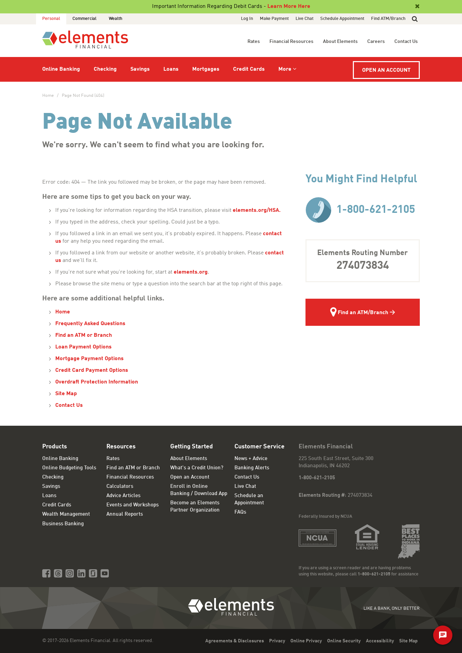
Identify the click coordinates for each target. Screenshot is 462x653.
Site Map (66, 394)
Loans (170, 69)
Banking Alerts (251, 468)
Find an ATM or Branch (83, 335)
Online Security (344, 641)
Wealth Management (66, 514)
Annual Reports (124, 514)
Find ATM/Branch (388, 18)
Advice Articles (123, 496)
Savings (140, 69)
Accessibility (380, 641)
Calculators (119, 486)
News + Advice (250, 458)
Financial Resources (291, 41)
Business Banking (63, 524)
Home (48, 95)
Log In (247, 18)
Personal (51, 18)
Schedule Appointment (342, 18)
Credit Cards (249, 69)
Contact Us (406, 41)
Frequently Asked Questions (90, 323)
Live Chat (304, 18)
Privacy (277, 641)
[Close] (417, 6)
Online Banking (61, 69)
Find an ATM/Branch (359, 313)
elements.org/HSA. (257, 210)
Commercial (84, 18)
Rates (253, 41)
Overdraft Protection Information (96, 382)
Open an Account (386, 70)
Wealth (115, 18)
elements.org (191, 272)
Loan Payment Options (83, 347)
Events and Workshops (132, 505)
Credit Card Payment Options (91, 370)
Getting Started (191, 447)
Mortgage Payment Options (89, 359)
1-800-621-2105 (360, 210)
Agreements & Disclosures (234, 641)
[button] (414, 18)
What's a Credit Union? (196, 468)
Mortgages (205, 69)
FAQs (240, 512)
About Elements (340, 41)
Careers (376, 41)
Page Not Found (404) (83, 95)
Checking (105, 69)
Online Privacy (306, 641)
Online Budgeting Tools (69, 468)
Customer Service (259, 447)
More (284, 69)
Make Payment (274, 18)
